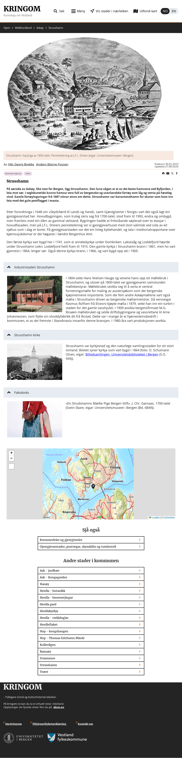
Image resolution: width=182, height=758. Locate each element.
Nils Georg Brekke (21, 164)
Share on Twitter (172, 173)
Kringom (22, 8)
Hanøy (44, 584)
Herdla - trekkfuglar (54, 618)
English (174, 11)
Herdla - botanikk (52, 591)
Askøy (40, 27)
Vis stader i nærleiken (112, 11)
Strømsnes (47, 658)
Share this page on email (168, 173)
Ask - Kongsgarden (53, 577)
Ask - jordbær (49, 570)
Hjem (7, 27)
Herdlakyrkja (49, 611)
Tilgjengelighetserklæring (49, 724)
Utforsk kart (148, 11)
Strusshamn (48, 665)
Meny (81, 11)
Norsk (165, 11)
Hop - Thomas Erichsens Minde (62, 638)
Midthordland (23, 27)
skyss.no (58, 707)
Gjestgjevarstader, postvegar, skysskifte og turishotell (78, 546)
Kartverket (169, 517)
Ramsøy (45, 651)
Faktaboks (21, 392)
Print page (163, 173)
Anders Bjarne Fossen (52, 164)
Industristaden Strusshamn (34, 267)
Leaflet (154, 517)
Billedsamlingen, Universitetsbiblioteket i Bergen (121, 354)
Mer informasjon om (93, 486)
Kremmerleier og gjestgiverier (61, 540)
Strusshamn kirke (27, 335)
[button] (89, 94)
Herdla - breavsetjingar (56, 597)
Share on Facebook (176, 173)
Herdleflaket (49, 624)
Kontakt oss (85, 724)
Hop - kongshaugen (54, 631)
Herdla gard (48, 604)
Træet (44, 672)
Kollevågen (48, 645)
